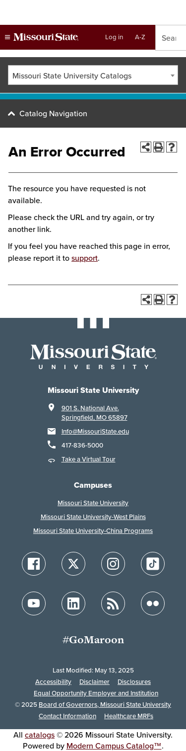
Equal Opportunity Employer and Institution (96, 693)
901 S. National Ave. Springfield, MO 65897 (94, 413)
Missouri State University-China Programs (93, 530)
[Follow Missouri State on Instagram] (113, 564)
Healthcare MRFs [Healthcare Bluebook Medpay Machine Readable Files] (128, 716)
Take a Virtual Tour (89, 459)
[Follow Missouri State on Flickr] (153, 603)
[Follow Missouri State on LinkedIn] (73, 603)
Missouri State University (93, 503)
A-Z (140, 37)
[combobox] (93, 75)
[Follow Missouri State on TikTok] (153, 564)
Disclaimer (94, 681)
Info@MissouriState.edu (95, 431)
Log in (114, 37)
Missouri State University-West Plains (93, 517)
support (84, 257)
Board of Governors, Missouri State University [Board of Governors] (105, 704)
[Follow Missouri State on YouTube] (34, 603)
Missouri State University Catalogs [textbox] (71, 75)
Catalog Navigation (53, 113)
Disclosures (134, 681)
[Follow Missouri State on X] (73, 564)
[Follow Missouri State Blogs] (113, 603)
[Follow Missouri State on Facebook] (34, 564)
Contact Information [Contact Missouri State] (67, 716)
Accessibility (53, 681)
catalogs (40, 734)
